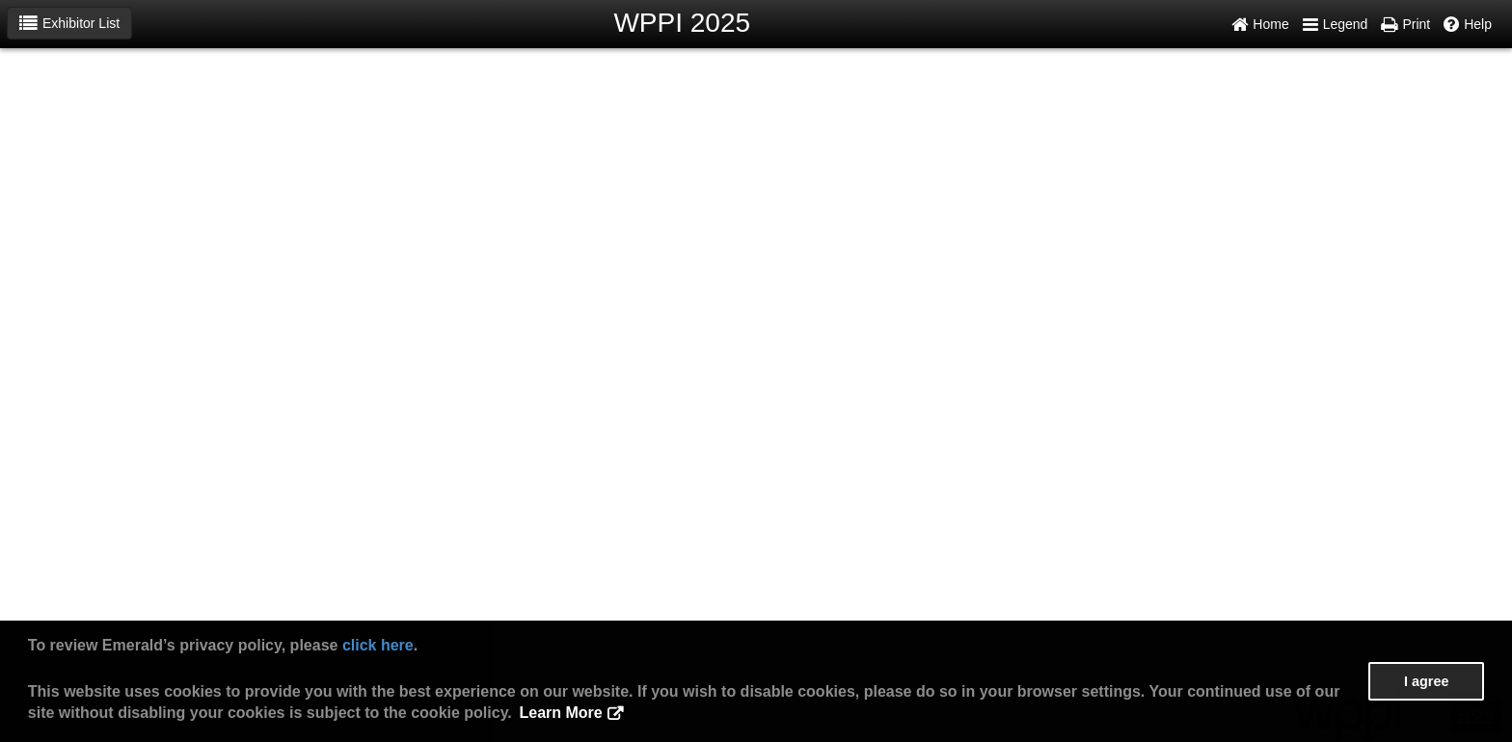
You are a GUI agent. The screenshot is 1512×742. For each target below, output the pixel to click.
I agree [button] (1426, 681)
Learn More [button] (560, 712)
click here (378, 645)
